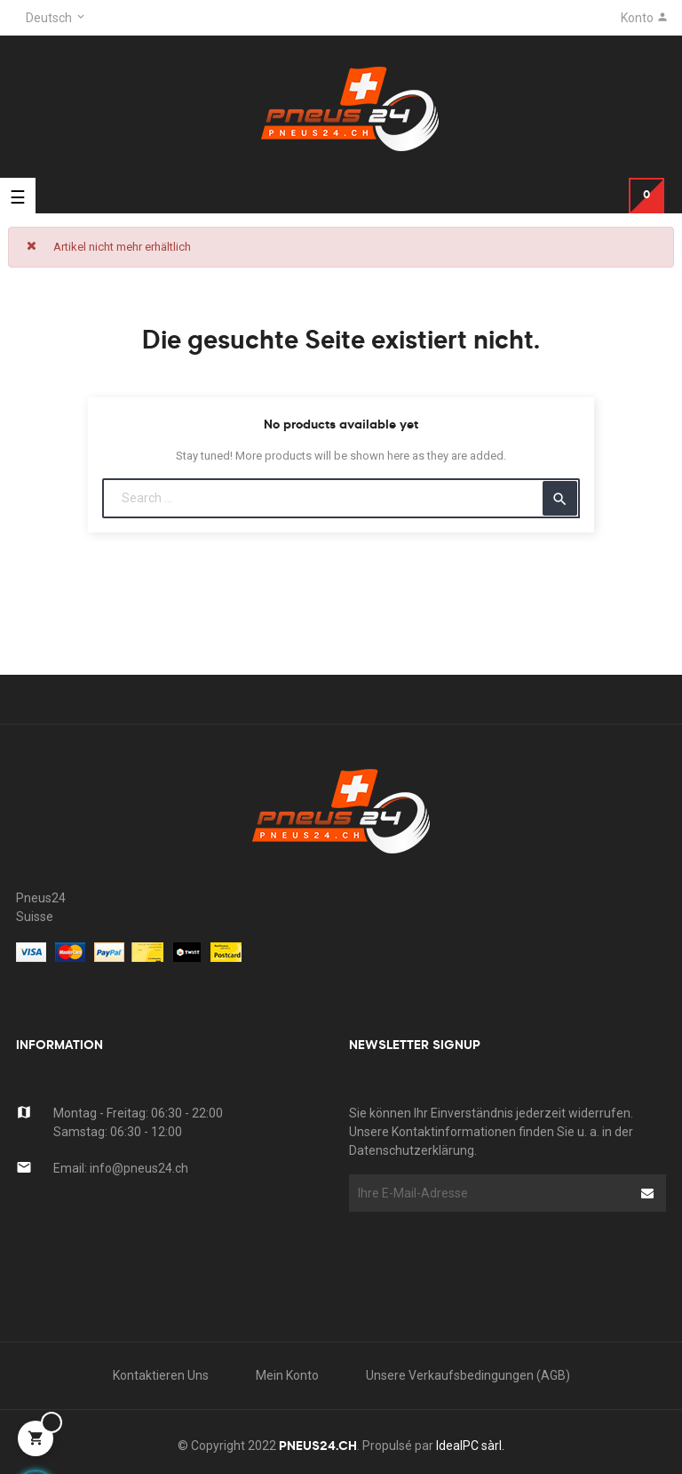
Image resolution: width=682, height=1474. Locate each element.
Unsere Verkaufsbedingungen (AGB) (468, 1375)
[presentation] (492, 1246)
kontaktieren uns (161, 1375)
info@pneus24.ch (139, 1168)
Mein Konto (287, 1375)
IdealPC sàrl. (470, 1445)
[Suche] (341, 498)
